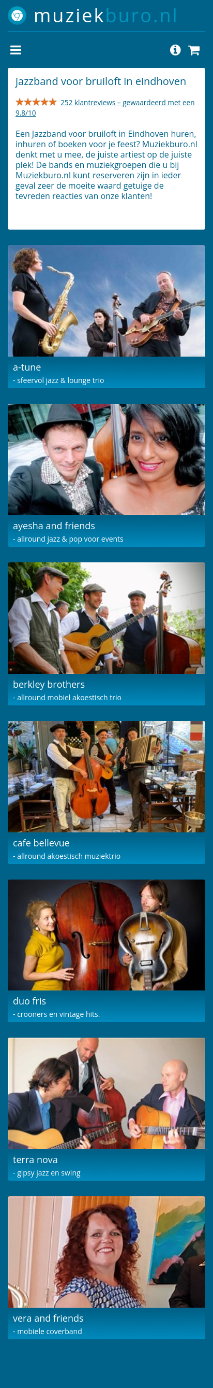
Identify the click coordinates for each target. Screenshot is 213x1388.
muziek (106, 15)
